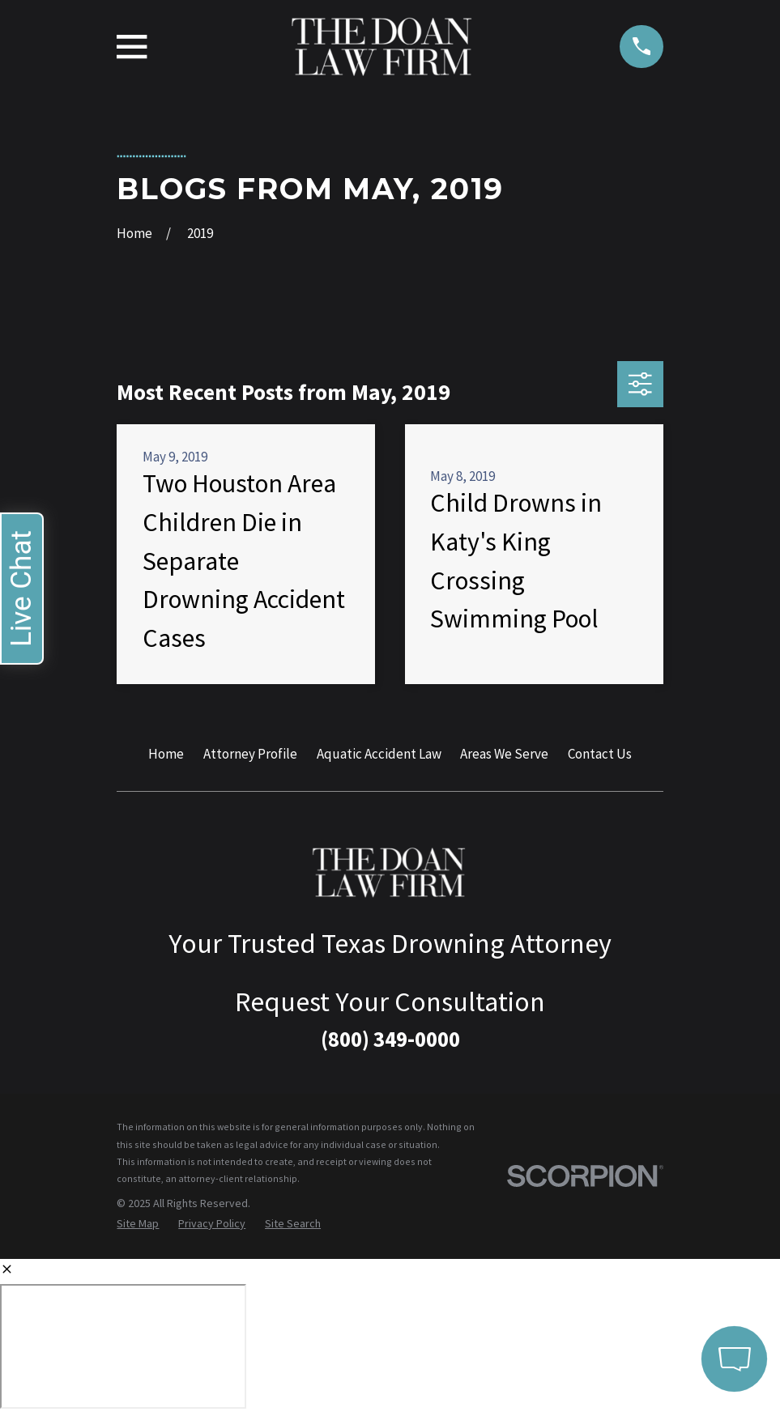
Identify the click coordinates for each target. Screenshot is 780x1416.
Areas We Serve (504, 754)
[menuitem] (138, 1224)
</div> (123, 1346)
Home (166, 754)
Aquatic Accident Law (379, 754)
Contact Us (600, 754)
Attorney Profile (250, 754)
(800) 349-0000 (390, 1038)
